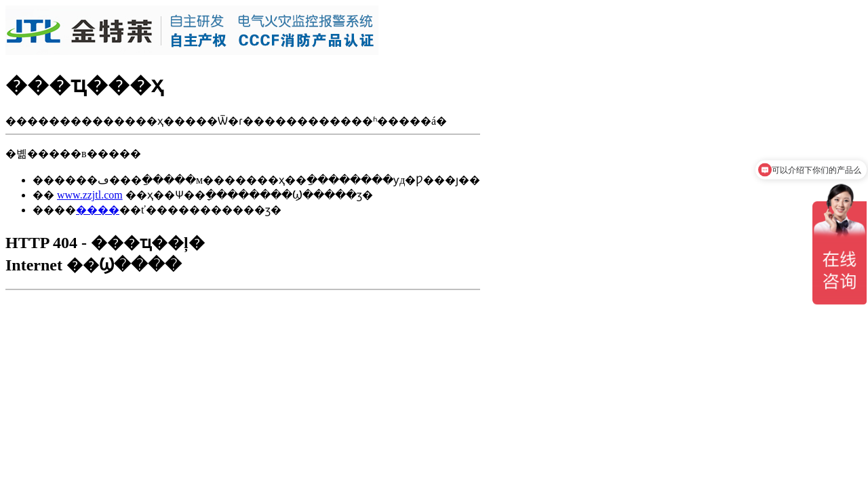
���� (97, 210)
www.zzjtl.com (90, 195)
